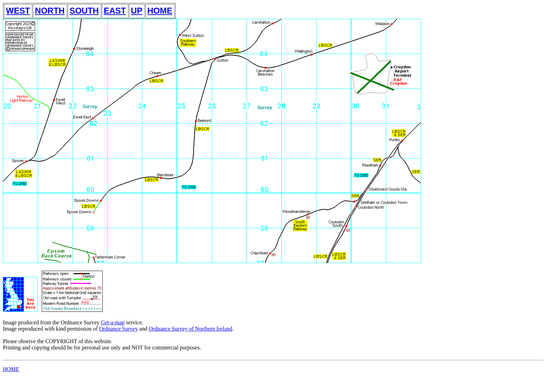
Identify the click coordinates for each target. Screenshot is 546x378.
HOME (159, 10)
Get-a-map (113, 322)
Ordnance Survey (118, 329)
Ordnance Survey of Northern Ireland (190, 329)
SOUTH (84, 10)
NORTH (49, 10)
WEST (18, 10)
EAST (115, 10)
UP (136, 10)
